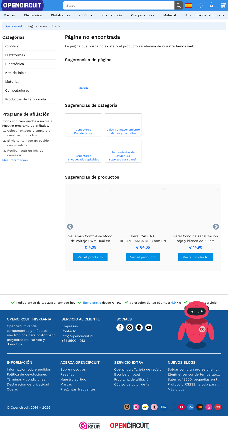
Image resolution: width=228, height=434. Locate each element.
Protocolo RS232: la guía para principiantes (194, 384)
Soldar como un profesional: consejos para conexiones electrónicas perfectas (194, 369)
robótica (85, 15)
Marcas (9, 15)
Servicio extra (128, 362)
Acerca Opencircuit (80, 362)
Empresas (69, 326)
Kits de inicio (111, 15)
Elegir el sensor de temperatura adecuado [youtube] (194, 374)
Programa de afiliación (132, 379)
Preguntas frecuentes (78, 389)
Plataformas (60, 15)
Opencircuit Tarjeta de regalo (138, 369)
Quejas (12, 389)
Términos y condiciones (26, 379)
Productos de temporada (204, 15)
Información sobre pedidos (29, 369)
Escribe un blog (127, 374)
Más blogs (176, 389)
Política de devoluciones (27, 374)
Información (19, 362)
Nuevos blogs (181, 362)
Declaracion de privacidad (28, 384)
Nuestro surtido (73, 379)
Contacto (68, 331)
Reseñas (67, 374)
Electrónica (33, 15)
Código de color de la (131, 384)
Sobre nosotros (73, 369)
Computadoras (142, 15)
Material (169, 15)
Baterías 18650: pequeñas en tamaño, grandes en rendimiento (194, 379)
